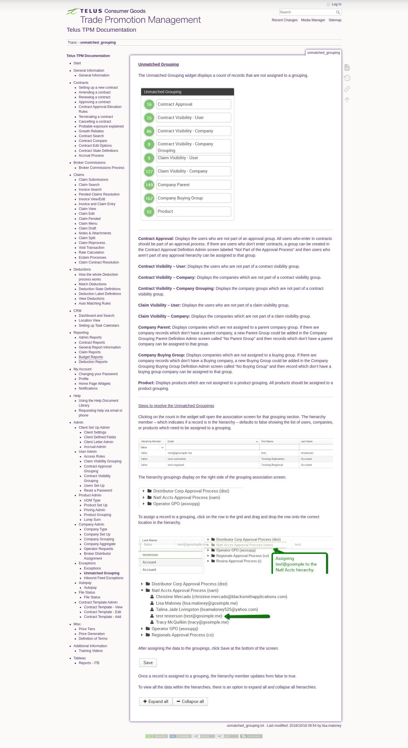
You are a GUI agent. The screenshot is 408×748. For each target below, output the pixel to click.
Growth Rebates (91, 131)
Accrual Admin (95, 447)
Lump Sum (92, 520)
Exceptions (92, 568)
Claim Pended (90, 219)
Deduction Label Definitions (100, 294)
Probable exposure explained (101, 126)
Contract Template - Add (102, 617)
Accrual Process (91, 156)
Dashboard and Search (96, 316)
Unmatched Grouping (101, 573)
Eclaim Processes (92, 258)
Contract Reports (92, 343)
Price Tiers (87, 629)
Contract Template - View (103, 607)
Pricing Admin (94, 510)
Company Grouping (99, 539)
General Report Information (100, 347)
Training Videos (91, 651)
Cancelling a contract (95, 122)
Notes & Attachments (95, 233)
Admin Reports (90, 337)
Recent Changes (285, 20)
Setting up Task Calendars (99, 326)
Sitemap (335, 20)
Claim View (87, 209)
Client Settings (95, 432)
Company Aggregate (100, 544)
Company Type (95, 529)
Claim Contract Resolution (99, 262)
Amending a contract (94, 92)
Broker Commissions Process (101, 168)
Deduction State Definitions (100, 289)
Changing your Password (98, 374)
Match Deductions (93, 284)
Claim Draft (87, 228)
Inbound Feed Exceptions (103, 578)
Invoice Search (90, 190)
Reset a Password (98, 490)
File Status (92, 597)
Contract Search (91, 136)
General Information (94, 75)
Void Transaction (92, 248)
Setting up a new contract (98, 88)
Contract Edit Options (95, 146)
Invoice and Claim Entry (97, 204)
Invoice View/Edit (92, 199)
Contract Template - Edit (102, 612)
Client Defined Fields (100, 437)
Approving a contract (94, 102)
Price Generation (92, 634)
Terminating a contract (96, 117)
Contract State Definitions (98, 151)
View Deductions (92, 299)
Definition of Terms (93, 639)
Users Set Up (94, 486)
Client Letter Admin (98, 442)
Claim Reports (90, 352)
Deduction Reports (93, 362)
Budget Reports (91, 357)
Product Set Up (95, 505)
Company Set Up (97, 534)
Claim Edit (87, 214)
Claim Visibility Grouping (103, 461)
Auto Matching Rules (95, 303)
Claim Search (89, 185)
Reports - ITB (89, 663)
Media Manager (313, 20)
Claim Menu (88, 224)
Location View (89, 320)
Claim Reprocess (92, 243)
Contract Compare (93, 141)
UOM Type (92, 500)
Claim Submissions (93, 180)
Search (338, 12)
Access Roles (94, 456)
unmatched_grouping (98, 42)
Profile (84, 379)
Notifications (88, 388)
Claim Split (87, 238)
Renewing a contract (94, 97)
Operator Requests (98, 549)
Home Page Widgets (94, 384)
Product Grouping (97, 515)
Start (77, 63)
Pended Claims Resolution (99, 194)
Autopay (90, 588)
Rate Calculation (91, 252)
